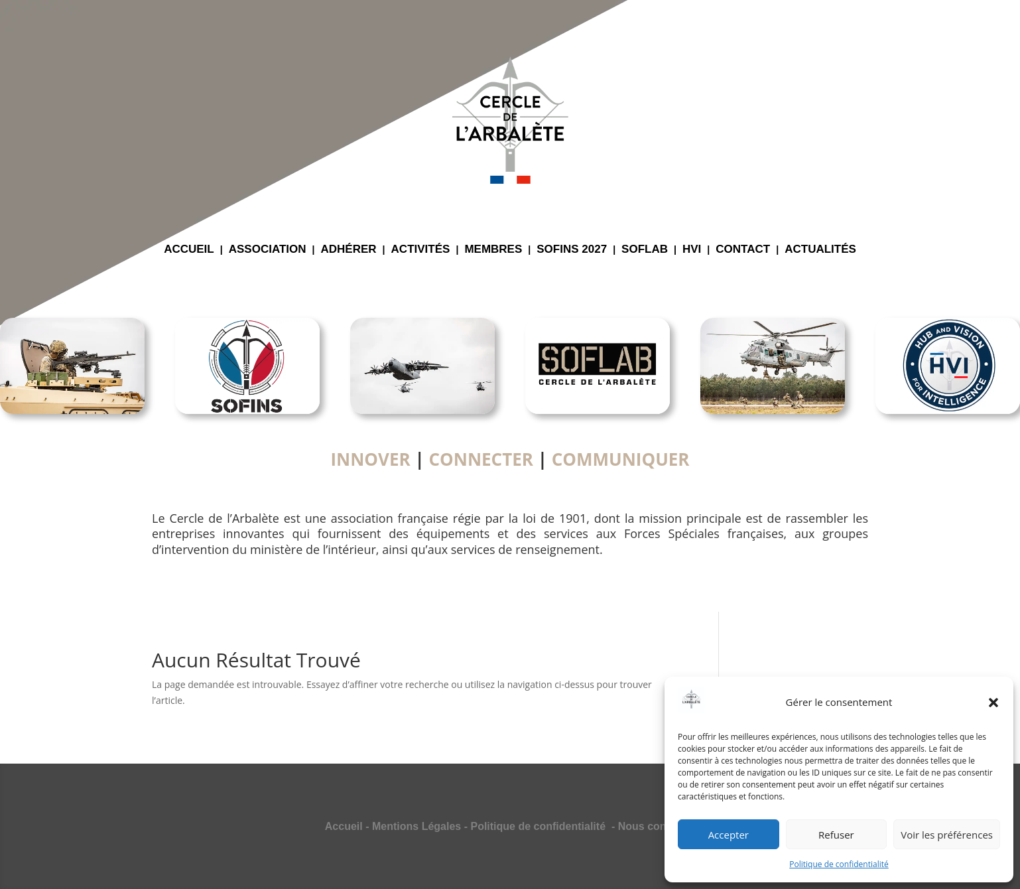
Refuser (836, 834)
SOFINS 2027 (572, 250)
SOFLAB (644, 250)
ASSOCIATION (267, 250)
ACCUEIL (189, 250)
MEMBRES (493, 250)
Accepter (728, 834)
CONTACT (743, 250)
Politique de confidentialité (838, 864)
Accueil (344, 826)
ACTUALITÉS (820, 250)
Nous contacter (656, 826)
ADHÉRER (349, 250)
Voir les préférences (947, 834)
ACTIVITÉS (420, 250)
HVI (691, 250)
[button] (993, 702)
